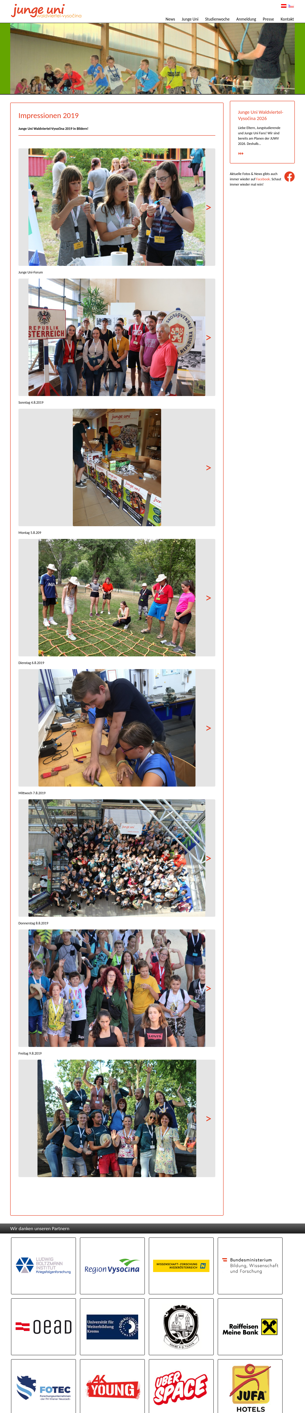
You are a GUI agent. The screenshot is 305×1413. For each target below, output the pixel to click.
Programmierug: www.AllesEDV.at (278, 1401)
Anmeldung (247, 20)
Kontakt (288, 20)
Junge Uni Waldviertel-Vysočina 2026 (261, 118)
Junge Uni (191, 20)
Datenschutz (286, 1394)
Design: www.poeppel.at (282, 1398)
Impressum (287, 1390)
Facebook (263, 182)
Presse (269, 20)
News (171, 20)
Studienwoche (218, 20)
